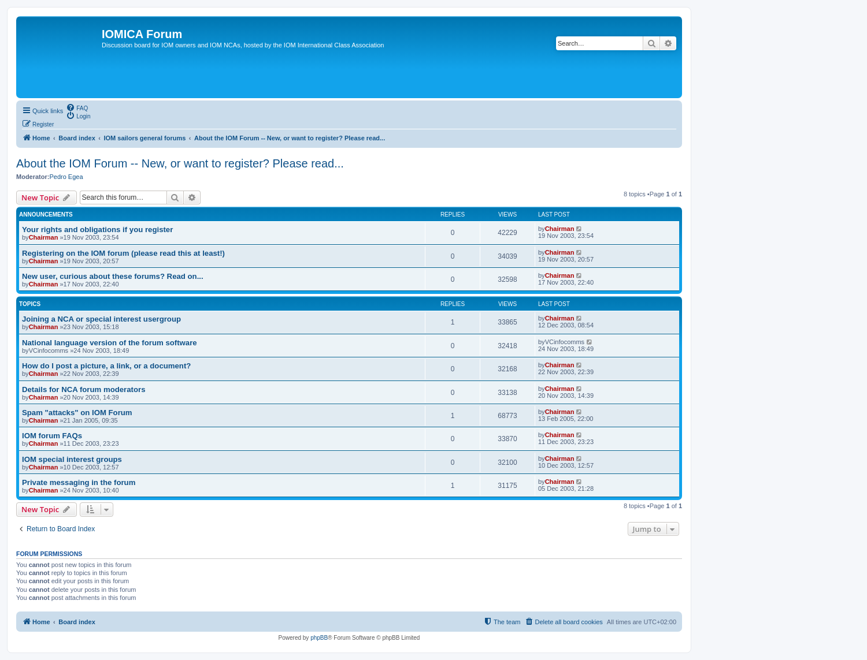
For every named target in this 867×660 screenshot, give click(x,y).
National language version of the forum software (109, 342)
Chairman (43, 237)
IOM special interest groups (72, 459)
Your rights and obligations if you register (97, 229)
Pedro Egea (66, 176)
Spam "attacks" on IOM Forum (77, 412)
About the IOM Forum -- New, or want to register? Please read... (180, 163)
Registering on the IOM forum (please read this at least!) (123, 253)
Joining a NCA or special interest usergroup (101, 319)
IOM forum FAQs (52, 435)
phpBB (319, 638)
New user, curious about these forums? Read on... (112, 276)
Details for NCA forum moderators (83, 389)
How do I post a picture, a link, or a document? (106, 365)
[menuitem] (77, 107)
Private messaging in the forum (78, 482)
